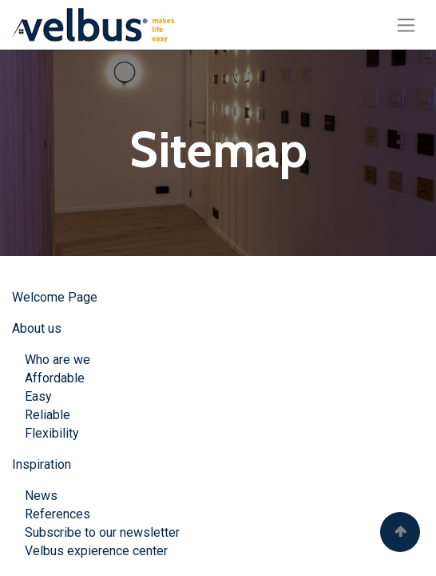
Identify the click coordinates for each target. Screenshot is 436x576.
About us (36, 328)
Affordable (53, 378)
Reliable (47, 414)
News (41, 495)
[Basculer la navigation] (406, 24)
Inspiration (41, 464)
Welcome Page (54, 297)
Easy (38, 396)
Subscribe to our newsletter (102, 532)
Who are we (57, 359)
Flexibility (52, 433)
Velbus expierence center (90, 550)
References (57, 514)
